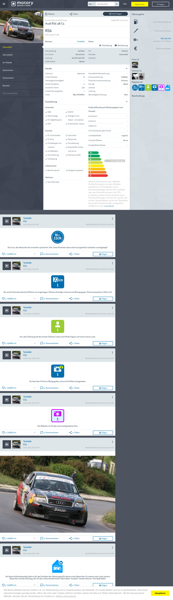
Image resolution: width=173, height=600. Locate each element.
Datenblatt (7, 47)
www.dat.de (109, 206)
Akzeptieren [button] (160, 593)
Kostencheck (8, 77)
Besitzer (6, 85)
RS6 (25, 221)
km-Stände (7, 62)
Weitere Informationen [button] (66, 596)
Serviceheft (8, 54)
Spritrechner (8, 70)
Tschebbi (81, 41)
